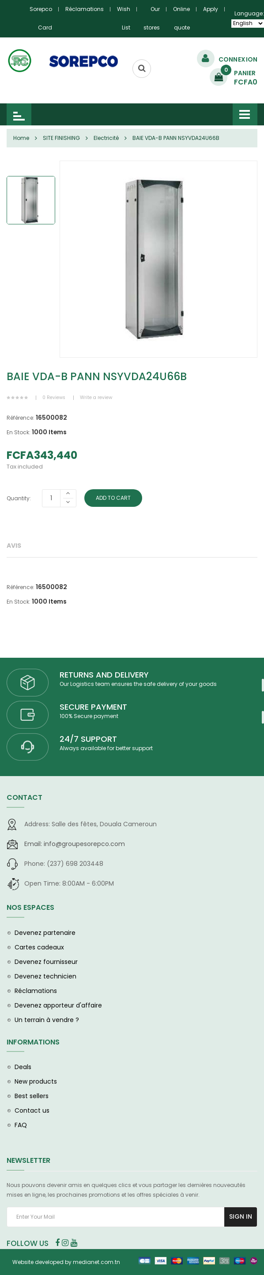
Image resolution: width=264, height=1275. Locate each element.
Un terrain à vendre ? (47, 1019)
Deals (23, 1066)
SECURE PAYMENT (93, 706)
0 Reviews (53, 397)
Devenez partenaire (45, 932)
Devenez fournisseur (46, 961)
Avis (14, 545)
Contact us (32, 1110)
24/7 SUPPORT (88, 738)
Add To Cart (114, 498)
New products (36, 1081)
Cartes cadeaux (39, 947)
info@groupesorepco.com (74, 843)
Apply (210, 9)
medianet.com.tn (96, 1262)
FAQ (21, 1125)
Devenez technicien (45, 976)
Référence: (20, 417)
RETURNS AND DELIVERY (104, 674)
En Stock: (18, 432)
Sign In (240, 1216)
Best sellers (32, 1096)
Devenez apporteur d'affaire (58, 1005)
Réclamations (84, 9)
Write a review (96, 397)
